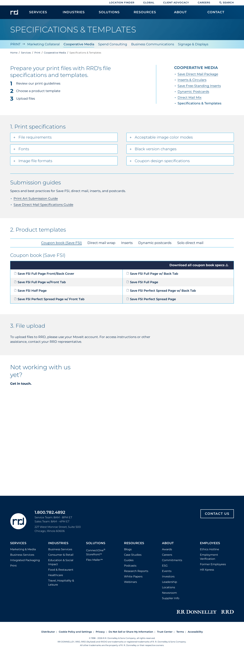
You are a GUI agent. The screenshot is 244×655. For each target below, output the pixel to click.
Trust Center (164, 631)
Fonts (23, 149)
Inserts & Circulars (192, 80)
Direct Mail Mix (189, 97)
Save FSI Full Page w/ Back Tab (152, 273)
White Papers (133, 576)
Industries (58, 543)
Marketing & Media (23, 549)
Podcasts (130, 565)
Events (166, 570)
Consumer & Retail (60, 554)
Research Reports (136, 570)
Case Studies (132, 554)
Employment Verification (209, 556)
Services (18, 543)
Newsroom (169, 592)
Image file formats (35, 160)
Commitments (172, 559)
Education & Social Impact (60, 562)
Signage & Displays (193, 44)
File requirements (35, 137)
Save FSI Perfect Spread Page (151, 299)
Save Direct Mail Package (198, 74)
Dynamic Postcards (193, 91)
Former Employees (213, 564)
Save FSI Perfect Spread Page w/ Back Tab (161, 290)
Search (226, 2)
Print (15, 44)
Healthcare (55, 574)
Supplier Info (170, 597)
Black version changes (156, 149)
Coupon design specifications (162, 160)
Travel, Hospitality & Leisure (61, 582)
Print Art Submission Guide (36, 198)
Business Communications (152, 44)
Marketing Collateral (43, 44)
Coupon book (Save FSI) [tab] (63, 242)
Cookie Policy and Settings (75, 631)
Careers (204, 2)
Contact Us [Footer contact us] (217, 513)
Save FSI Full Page (142, 282)
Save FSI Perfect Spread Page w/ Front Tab (49, 299)
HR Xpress (207, 569)
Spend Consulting (112, 44)
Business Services (22, 554)
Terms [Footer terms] (180, 631)
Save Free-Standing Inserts (199, 85)
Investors (168, 576)
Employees (210, 543)
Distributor (48, 631)
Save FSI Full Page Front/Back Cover (44, 273)
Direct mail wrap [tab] (102, 242)
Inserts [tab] (127, 242)
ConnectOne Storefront (95, 552)
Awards (167, 549)
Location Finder (121, 2)
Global (148, 2)
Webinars (130, 581)
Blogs (128, 549)
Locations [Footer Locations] (168, 587)
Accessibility (195, 631)
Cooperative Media (79, 44)
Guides (129, 559)
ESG (165, 565)
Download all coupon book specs (197, 265)
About (168, 543)
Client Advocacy (176, 2)
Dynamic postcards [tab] (153, 242)
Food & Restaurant (60, 569)
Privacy (100, 631)
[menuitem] (38, 14)
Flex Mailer (94, 559)
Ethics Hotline (209, 549)
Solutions (95, 543)
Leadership (169, 581)
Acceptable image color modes (164, 137)
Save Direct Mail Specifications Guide (43, 204)
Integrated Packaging (25, 559)
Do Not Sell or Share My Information (131, 631)
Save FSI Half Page (30, 290)
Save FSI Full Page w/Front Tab (40, 282)
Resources (134, 543)
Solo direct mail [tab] (188, 242)
